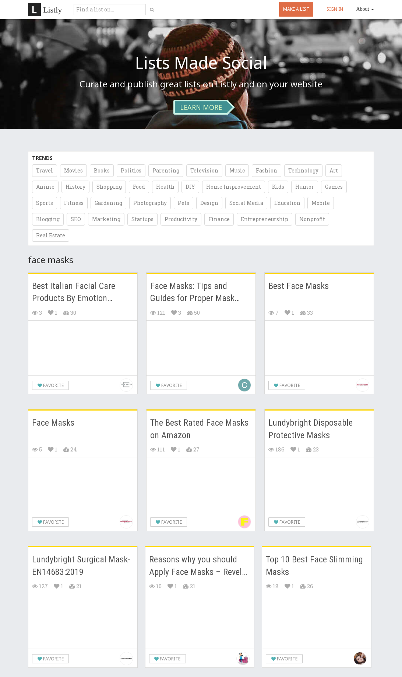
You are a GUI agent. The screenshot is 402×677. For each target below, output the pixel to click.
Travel (44, 170)
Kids (278, 186)
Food (139, 186)
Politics (131, 170)
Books (102, 170)
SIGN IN (335, 9)
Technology (303, 170)
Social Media (246, 202)
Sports (44, 202)
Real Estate (50, 235)
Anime (45, 186)
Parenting (165, 170)
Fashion (266, 170)
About (365, 9)
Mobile (320, 202)
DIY (190, 186)
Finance (219, 219)
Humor (304, 186)
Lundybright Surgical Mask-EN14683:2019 (81, 565)
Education (287, 202)
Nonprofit (312, 219)
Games (334, 186)
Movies (73, 170)
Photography (150, 202)
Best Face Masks (298, 286)
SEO (76, 219)
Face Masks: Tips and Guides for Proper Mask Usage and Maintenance (193, 293)
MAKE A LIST (296, 9)
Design (209, 202)
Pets (183, 202)
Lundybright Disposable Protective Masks (310, 429)
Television (204, 170)
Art (333, 170)
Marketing (106, 219)
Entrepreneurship (264, 219)
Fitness (74, 202)
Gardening (108, 202)
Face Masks (53, 423)
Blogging (48, 219)
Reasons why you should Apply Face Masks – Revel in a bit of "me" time (195, 566)
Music (237, 170)
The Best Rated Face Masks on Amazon (199, 429)
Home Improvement (233, 186)
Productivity (181, 219)
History (75, 186)
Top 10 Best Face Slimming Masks (314, 565)
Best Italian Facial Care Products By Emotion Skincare (73, 293)
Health (165, 186)
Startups (142, 219)
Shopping (109, 186)
